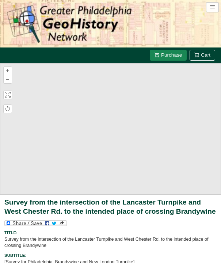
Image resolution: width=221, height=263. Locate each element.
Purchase (168, 55)
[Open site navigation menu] (212, 7)
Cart (202, 55)
